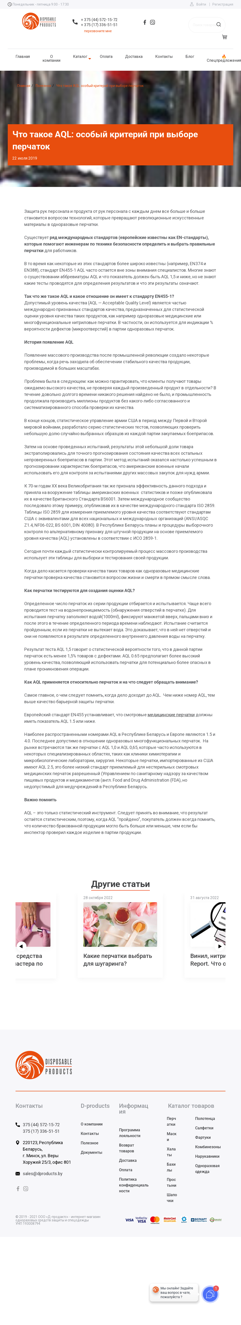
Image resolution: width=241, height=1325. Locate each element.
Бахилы (171, 1167)
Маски (172, 1137)
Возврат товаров (126, 1148)
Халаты (171, 1152)
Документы (91, 1152)
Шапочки (172, 1198)
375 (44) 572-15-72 (41, 1124)
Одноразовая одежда (207, 1168)
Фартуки (203, 1137)
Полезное (89, 1143)
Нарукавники (207, 1156)
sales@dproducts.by (43, 1173)
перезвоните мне (98, 31)
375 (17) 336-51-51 (41, 1131)
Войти (201, 4)
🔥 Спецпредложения (224, 59)
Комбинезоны (208, 1147)
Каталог (80, 57)
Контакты (164, 57)
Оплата (106, 57)
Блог (189, 57)
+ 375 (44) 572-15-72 (99, 19)
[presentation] (21, 946)
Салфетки (204, 1128)
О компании (51, 59)
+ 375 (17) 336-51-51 (99, 25)
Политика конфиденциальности (134, 1185)
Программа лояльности (129, 1133)
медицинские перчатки (171, 714)
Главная (23, 57)
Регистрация (222, 4)
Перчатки (171, 1121)
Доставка (134, 57)
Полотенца (205, 1118)
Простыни (171, 1182)
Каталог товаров (191, 1106)
